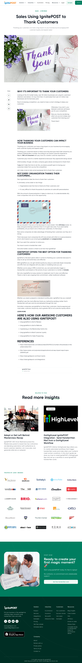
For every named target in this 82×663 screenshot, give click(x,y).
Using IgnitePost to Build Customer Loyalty (33, 332)
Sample (70, 2)
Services (36, 613)
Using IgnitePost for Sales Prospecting (31, 336)
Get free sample (38, 624)
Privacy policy (38, 646)
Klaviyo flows (71, 624)
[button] (22, 3)
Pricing (47, 2)
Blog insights (71, 610)
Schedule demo (38, 627)
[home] (11, 2)
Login (62, 2)
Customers (40, 2)
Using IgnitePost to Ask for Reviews (30, 322)
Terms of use (37, 648)
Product (36, 610)
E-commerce (48, 610)
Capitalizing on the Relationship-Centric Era (33, 329)
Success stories (61, 613)
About (35, 640)
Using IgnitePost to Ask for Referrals (31, 325)
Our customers (60, 610)
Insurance (48, 613)
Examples (36, 618)
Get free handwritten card (61, 582)
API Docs (70, 618)
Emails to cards (72, 621)
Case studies (72, 613)
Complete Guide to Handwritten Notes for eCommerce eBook (72, 630)
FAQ (69, 616)
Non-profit (48, 616)
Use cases (59, 616)
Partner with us (38, 643)
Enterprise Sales (49, 618)
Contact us (37, 651)
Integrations (37, 616)
